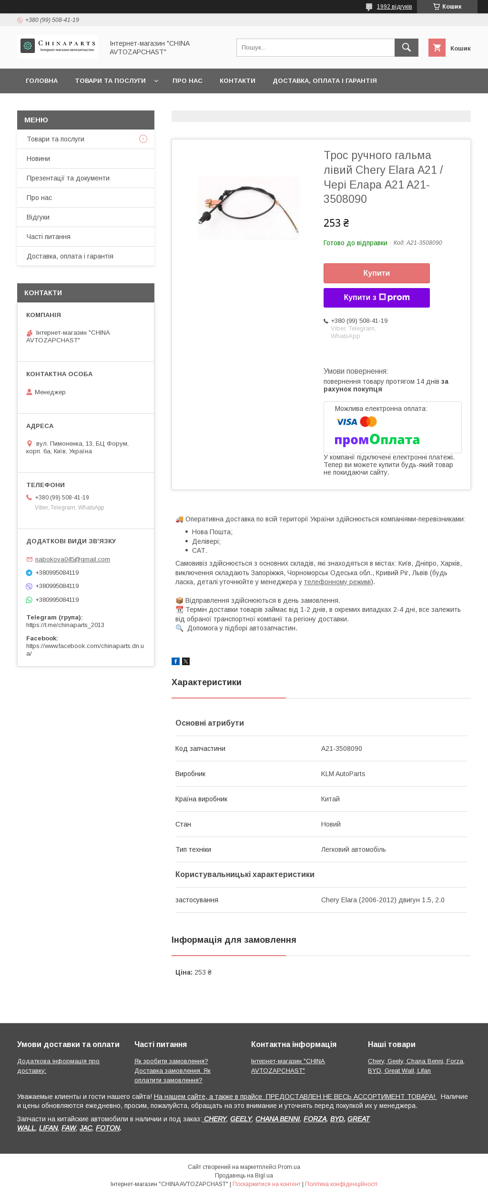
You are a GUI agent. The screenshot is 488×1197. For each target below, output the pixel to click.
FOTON (108, 1128)
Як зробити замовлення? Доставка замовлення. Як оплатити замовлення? (172, 1070)
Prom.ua (289, 1167)
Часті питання (49, 236)
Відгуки (38, 217)
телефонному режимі (337, 582)
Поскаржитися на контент (267, 1184)
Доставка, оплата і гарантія (325, 80)
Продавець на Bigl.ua (244, 1175)
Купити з (376, 297)
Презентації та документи (68, 178)
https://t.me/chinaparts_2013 (65, 624)
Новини (38, 158)
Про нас (188, 80)
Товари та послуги (110, 80)
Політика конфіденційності (341, 1184)
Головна (42, 80)
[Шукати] (406, 48)
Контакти (237, 80)
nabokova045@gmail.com (72, 559)
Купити (377, 273)
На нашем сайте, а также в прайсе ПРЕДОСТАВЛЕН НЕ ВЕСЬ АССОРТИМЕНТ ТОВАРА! (295, 1096)
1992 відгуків (394, 6)
